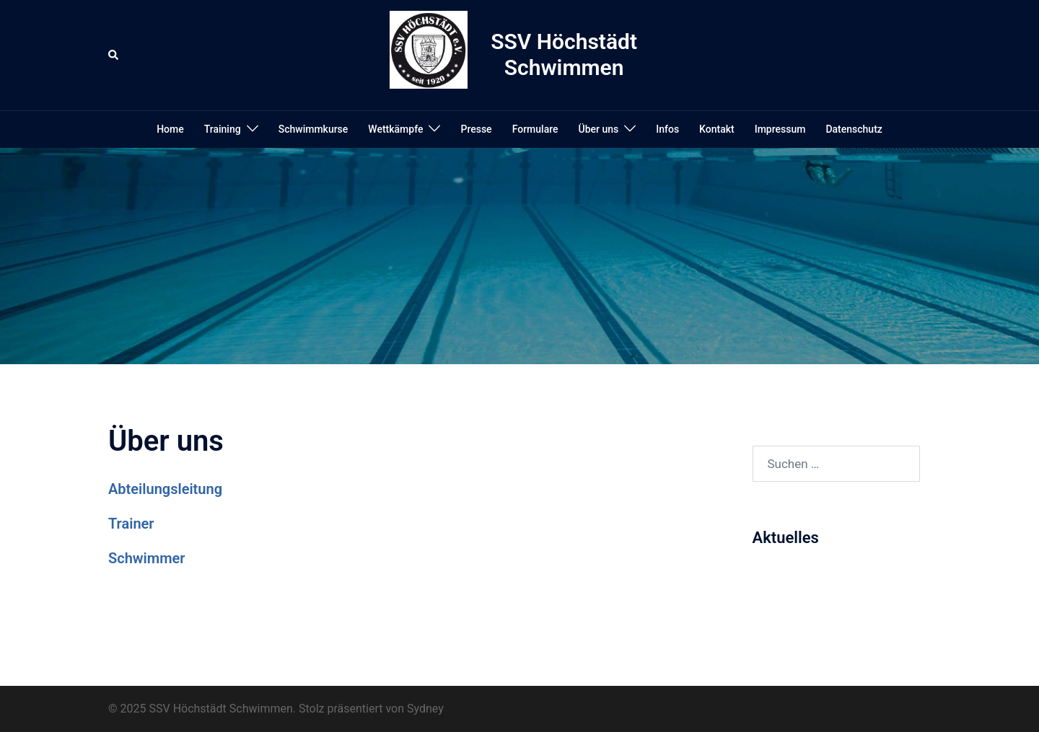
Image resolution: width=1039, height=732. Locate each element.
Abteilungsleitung (165, 489)
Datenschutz (853, 129)
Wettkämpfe (395, 129)
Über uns (599, 129)
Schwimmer (146, 558)
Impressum (780, 129)
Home (170, 129)
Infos (667, 129)
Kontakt (717, 129)
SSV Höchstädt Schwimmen (564, 54)
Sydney (425, 708)
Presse (475, 129)
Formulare (535, 129)
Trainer (131, 523)
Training (222, 129)
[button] (114, 55)
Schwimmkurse (313, 129)
